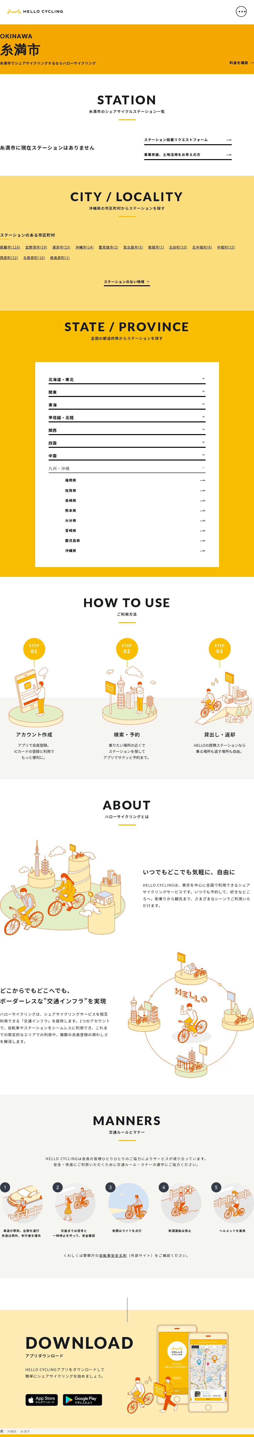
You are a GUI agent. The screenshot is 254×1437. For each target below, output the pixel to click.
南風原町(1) (60, 257)
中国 (53, 456)
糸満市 (25, 1431)
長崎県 (71, 500)
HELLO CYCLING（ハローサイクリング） (35, 13)
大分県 (71, 520)
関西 (53, 430)
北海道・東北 (61, 379)
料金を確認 (239, 62)
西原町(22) (9, 257)
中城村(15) (226, 247)
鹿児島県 (72, 540)
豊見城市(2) (108, 247)
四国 (53, 443)
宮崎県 (71, 530)
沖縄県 (71, 550)
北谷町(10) (178, 247)
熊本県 (71, 510)
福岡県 (71, 480)
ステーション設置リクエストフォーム (176, 139)
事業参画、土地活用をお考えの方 (172, 154)
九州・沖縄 (59, 468)
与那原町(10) (34, 257)
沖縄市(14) (85, 247)
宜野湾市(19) (36, 247)
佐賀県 (71, 490)
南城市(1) (156, 247)
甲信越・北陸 (61, 417)
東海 (53, 405)
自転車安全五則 (113, 1255)
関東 (53, 392)
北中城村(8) (202, 247)
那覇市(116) (10, 247)
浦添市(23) (61, 247)
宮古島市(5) (133, 247)
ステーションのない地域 (124, 281)
